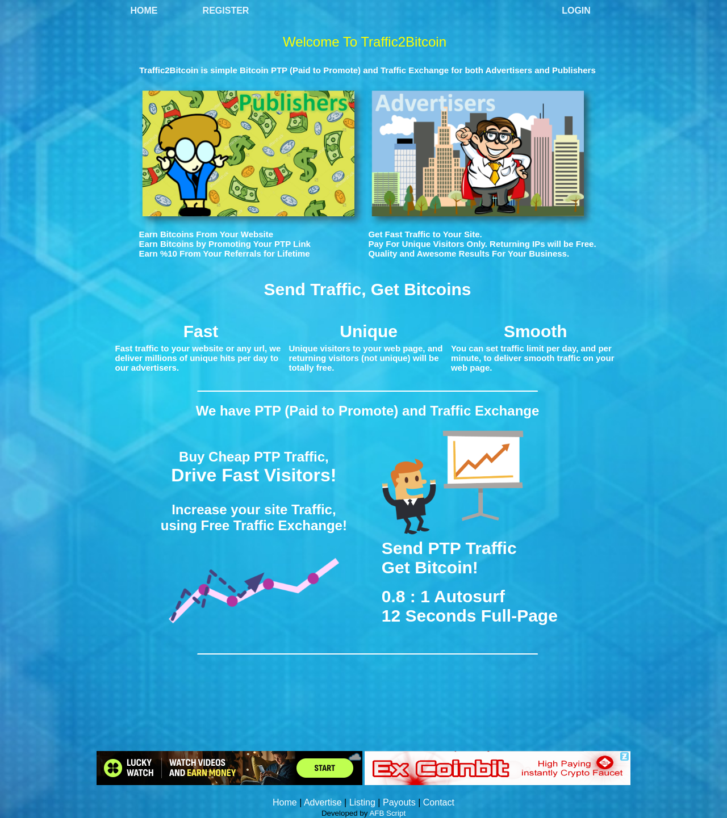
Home (144, 10)
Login (576, 10)
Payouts (399, 802)
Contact (438, 802)
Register (226, 10)
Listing (362, 802)
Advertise (323, 802)
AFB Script (387, 813)
